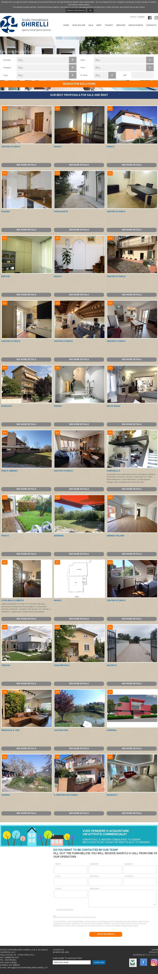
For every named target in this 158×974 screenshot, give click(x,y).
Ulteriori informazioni (75, 10)
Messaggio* (95, 888)
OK (90, 10)
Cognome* (94, 864)
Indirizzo (128, 864)
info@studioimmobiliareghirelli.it (28, 967)
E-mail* (58, 888)
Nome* (58, 864)
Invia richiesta (105, 934)
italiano (133, 17)
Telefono (128, 876)
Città (57, 876)
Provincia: (94, 876)
